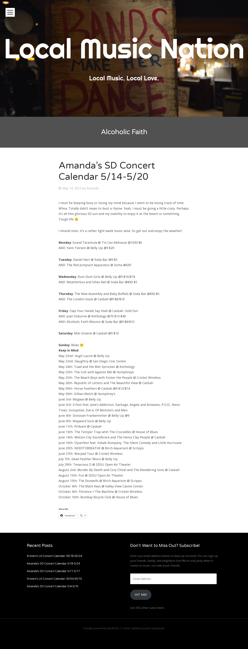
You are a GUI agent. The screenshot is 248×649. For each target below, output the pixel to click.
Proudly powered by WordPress (101, 628)
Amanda (93, 188)
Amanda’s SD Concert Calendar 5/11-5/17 (53, 571)
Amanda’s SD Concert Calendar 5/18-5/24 (53, 563)
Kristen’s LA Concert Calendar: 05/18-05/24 (54, 556)
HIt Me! (141, 595)
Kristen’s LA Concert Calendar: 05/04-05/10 (54, 579)
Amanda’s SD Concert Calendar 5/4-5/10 (52, 586)
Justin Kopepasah (154, 628)
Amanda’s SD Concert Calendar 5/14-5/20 (107, 171)
